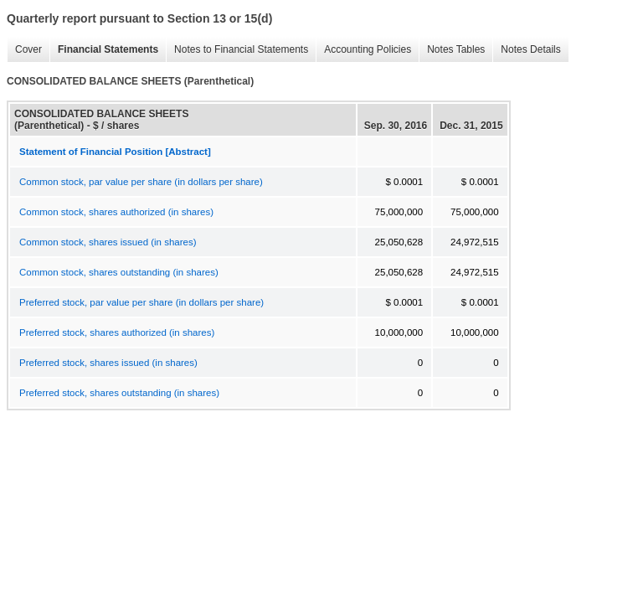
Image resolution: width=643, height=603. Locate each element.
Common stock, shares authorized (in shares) (116, 212)
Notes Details (526, 50)
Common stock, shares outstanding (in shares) (119, 272)
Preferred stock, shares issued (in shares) (108, 363)
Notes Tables (452, 50)
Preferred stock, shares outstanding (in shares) (119, 393)
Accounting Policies (363, 50)
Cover (24, 50)
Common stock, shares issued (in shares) (108, 242)
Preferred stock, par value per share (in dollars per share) (141, 302)
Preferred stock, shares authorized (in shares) (116, 332)
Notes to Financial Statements (237, 50)
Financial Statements (103, 50)
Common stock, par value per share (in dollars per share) (141, 182)
